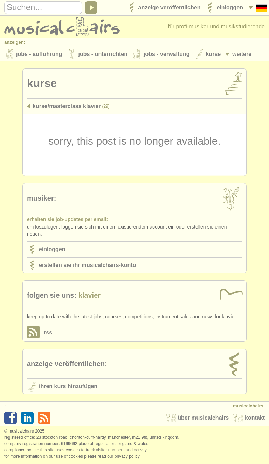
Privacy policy (127, 456)
